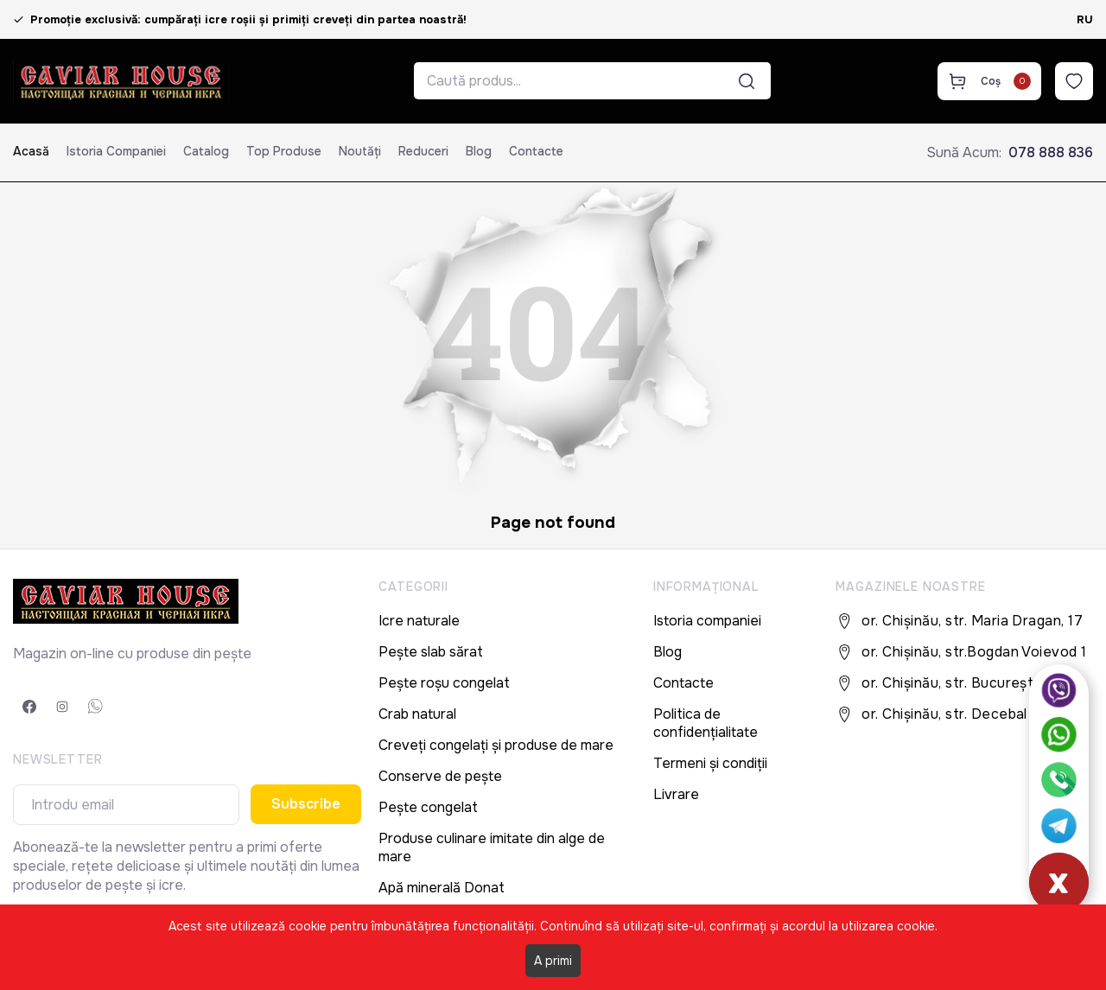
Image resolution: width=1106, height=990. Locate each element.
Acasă (31, 151)
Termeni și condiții (710, 763)
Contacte (536, 151)
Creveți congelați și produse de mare (495, 745)
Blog (479, 151)
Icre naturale (419, 621)
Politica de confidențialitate (705, 723)
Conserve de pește (440, 776)
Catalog (206, 151)
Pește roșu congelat (444, 683)
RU (1085, 19)
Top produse (283, 151)
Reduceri (423, 151)
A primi (553, 960)
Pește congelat (428, 807)
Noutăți (360, 151)
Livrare (676, 794)
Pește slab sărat (430, 652)
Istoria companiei (116, 151)
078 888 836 (1050, 152)
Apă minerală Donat (441, 888)
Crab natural (417, 714)
